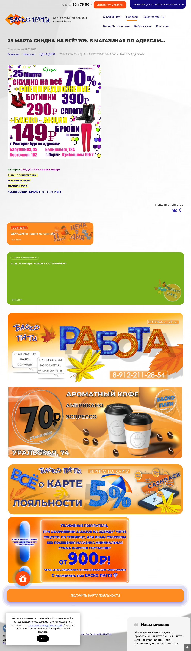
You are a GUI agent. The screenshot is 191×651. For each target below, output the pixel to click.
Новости (132, 17)
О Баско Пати (112, 17)
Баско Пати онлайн (116, 26)
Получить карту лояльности (95, 595)
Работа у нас (143, 26)
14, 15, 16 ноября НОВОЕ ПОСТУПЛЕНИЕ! (38, 263)
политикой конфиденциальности (45, 625)
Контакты (162, 26)
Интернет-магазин (110, 5)
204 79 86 (75, 4)
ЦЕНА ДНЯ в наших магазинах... (33, 233)
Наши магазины (153, 17)
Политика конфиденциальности (88, 634)
